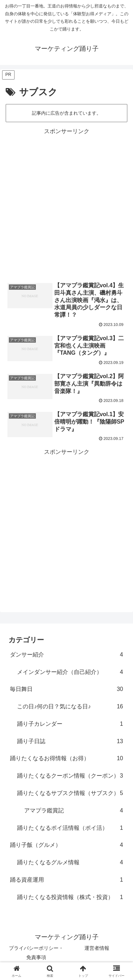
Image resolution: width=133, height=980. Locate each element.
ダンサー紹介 (66, 655)
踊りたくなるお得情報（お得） (66, 758)
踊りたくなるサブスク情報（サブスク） (70, 793)
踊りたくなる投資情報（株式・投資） (70, 897)
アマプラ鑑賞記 (73, 811)
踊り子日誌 (70, 741)
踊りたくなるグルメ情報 (70, 863)
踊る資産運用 (66, 880)
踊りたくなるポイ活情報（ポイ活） (70, 828)
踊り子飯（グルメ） (66, 845)
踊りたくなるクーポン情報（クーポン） (70, 776)
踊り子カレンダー (70, 724)
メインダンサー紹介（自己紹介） (70, 672)
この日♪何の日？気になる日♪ (70, 707)
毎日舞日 (66, 689)
